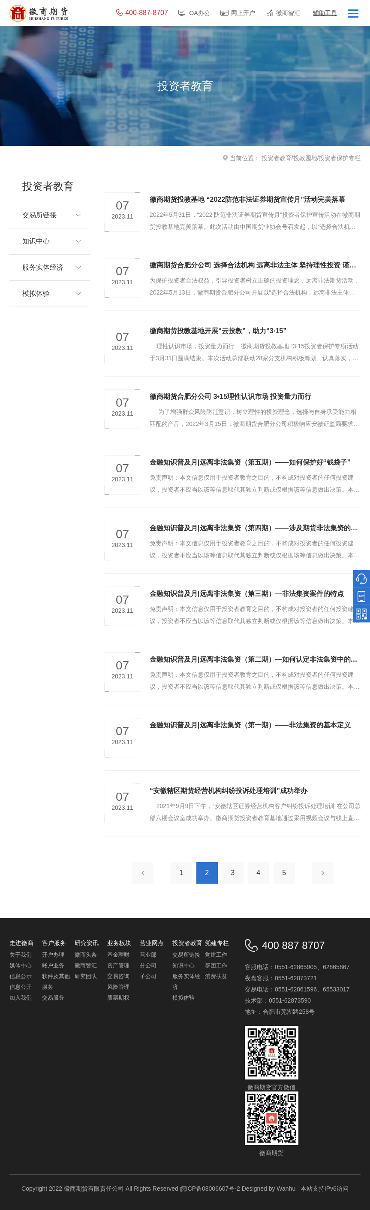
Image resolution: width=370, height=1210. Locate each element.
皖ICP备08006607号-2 (210, 1188)
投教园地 (305, 158)
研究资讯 (87, 942)
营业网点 (152, 942)
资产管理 (118, 965)
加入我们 (20, 997)
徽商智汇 (288, 12)
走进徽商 (21, 942)
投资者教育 (277, 158)
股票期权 (118, 997)
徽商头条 (86, 955)
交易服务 (53, 997)
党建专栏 (217, 942)
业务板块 (119, 942)
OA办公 (199, 12)
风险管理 (118, 987)
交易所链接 (186, 955)
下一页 (323, 873)
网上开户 (243, 12)
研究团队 (86, 976)
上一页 (142, 873)
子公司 (148, 976)
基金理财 (118, 955)
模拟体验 (183, 997)
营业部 (148, 955)
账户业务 (53, 965)
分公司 (148, 965)
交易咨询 (118, 976)
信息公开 (20, 987)
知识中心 (183, 965)
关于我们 (20, 955)
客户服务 (54, 942)
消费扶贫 (216, 976)
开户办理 (53, 955)
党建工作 (216, 955)
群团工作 (216, 965)
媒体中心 (20, 965)
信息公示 (20, 976)
